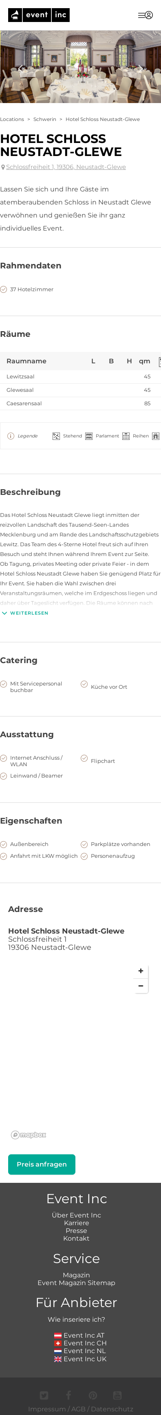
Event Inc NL (80, 1351)
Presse (76, 1231)
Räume (15, 334)
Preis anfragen (42, 1164)
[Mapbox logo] (28, 1135)
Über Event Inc (76, 1215)
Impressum (47, 1409)
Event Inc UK (80, 1359)
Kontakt (76, 1238)
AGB (78, 1409)
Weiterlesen (24, 613)
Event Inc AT (79, 1335)
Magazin (76, 1275)
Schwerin (44, 119)
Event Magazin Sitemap (76, 1283)
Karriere (76, 1223)
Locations (12, 119)
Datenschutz (112, 1409)
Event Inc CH (80, 1343)
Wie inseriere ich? (76, 1319)
